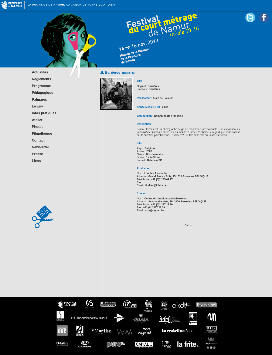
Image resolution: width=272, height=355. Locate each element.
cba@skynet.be (154, 210)
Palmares (39, 99)
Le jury (37, 106)
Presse (37, 154)
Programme (41, 86)
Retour (188, 225)
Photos (37, 127)
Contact (38, 140)
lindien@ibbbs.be (156, 185)
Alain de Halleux (163, 98)
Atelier (37, 120)
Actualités (40, 72)
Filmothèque (42, 133)
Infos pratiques (44, 113)
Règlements (41, 79)
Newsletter (40, 147)
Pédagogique (42, 92)
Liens (36, 161)
